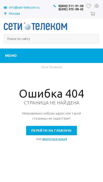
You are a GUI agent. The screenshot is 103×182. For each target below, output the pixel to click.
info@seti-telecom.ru (24, 7)
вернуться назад (54, 139)
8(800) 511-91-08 (70, 6)
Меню (11, 56)
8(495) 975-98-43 (70, 9)
